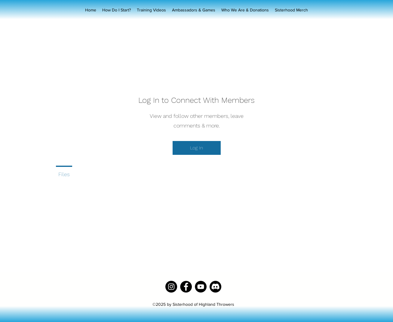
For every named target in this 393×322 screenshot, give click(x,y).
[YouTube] (201, 287)
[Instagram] (171, 287)
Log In (196, 148)
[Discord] (215, 287)
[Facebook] (186, 287)
